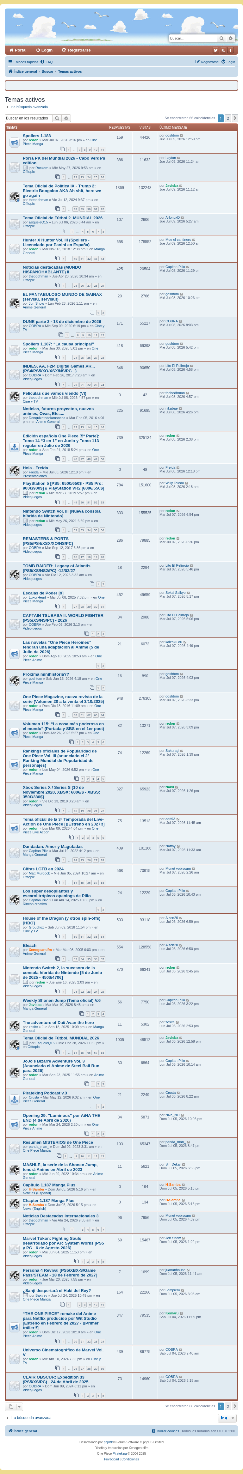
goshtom (172, 135)
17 (82, 557)
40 (75, 259)
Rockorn (41, 168)
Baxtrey (41, 1295)
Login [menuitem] (47, 50)
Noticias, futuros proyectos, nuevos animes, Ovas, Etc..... (58, 411)
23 (82, 177)
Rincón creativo (35, 904)
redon (34, 140)
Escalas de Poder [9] (43, 593)
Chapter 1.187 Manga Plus (48, 1200)
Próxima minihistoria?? (46, 674)
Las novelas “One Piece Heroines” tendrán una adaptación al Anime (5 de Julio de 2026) (61, 647)
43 (95, 259)
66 (88, 1053)
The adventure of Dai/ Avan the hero (58, 1022)
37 (95, 882)
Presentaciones (35, 476)
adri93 (170, 819)
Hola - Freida (35, 468)
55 (95, 530)
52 (95, 502)
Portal (21, 50)
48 (88, 459)
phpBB (108, 1442)
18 (88, 557)
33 (95, 937)
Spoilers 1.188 (37, 135)
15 (95, 427)
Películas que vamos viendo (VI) (54, 393)
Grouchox (36, 927)
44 (102, 259)
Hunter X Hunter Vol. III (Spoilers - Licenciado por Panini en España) (56, 242)
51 (88, 502)
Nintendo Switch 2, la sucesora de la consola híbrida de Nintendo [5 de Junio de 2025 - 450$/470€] (62, 972)
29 (102, 285)
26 (102, 177)
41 (82, 259)
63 (95, 715)
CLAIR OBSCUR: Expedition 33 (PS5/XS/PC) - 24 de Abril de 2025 (56, 1379)
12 (102, 335)
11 (102, 150)
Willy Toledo (174, 483)
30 (95, 607)
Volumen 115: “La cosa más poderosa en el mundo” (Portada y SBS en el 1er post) (63, 726)
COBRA (35, 326)
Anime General (34, 307)
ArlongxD (172, 217)
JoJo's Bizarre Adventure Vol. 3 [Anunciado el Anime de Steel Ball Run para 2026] (61, 1066)
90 (88, 209)
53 (102, 502)
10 (95, 150)
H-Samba (36, 1189)
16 (102, 427)
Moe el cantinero (178, 239)
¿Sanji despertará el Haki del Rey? (57, 1290)
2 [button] (228, 118)
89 (82, 209)
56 (102, 530)
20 (75, 385)
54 (88, 530)
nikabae (171, 408)
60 (75, 715)
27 (88, 285)
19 (95, 557)
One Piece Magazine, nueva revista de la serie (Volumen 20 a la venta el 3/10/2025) (63, 699)
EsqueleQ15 (38, 222)
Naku (169, 787)
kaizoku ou (173, 642)
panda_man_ (39, 1146)
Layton (170, 158)
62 (88, 715)
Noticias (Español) (37, 1193)
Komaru (172, 1313)
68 (102, 1053)
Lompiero (172, 1290)
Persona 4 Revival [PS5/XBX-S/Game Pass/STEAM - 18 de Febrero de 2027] (60, 1272)
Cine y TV (30, 401)
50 (102, 459)
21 (82, 385)
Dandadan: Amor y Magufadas (53, 846)
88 (75, 209)
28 (95, 285)
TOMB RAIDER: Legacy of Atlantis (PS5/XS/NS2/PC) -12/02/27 (56, 568)
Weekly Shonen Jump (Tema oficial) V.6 (62, 1000)
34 (75, 882)
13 (82, 427)
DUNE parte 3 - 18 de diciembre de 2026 (62, 321)
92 (102, 209)
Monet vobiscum (178, 868)
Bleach (29, 945)
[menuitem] (46, 62)
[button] (235, 118)
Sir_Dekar (173, 1164)
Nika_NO (172, 1115)
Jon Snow (36, 303)
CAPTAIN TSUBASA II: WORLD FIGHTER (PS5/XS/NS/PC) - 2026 (63, 618)
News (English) (34, 1208)
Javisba (171, 185)
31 (102, 607)
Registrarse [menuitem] (79, 50)
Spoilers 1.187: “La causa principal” (58, 344)
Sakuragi (172, 750)
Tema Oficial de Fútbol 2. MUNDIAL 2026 (63, 218)
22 (75, 177)
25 (95, 177)
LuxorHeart (37, 597)
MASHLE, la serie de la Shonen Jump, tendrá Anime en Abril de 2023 (60, 1167)
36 (88, 882)
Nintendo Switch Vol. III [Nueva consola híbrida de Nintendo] (62, 513)
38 (102, 882)
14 (88, 427)
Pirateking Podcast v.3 (45, 1093)
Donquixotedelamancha (47, 418)
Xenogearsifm (40, 950)
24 (88, 177)
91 (95, 209)
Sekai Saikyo (175, 592)
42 (88, 259)
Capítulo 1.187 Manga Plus (49, 1185)
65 (82, 1053)
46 (75, 459)
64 (102, 715)
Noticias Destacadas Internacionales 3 (61, 1216)
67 (95, 1053)
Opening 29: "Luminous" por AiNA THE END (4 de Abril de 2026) (61, 1118)
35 (82, 882)
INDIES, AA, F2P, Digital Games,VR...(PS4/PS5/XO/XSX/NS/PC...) (59, 368)
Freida (34, 472)
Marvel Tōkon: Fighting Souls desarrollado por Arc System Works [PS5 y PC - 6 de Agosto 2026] (63, 1243)
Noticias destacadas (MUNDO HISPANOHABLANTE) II (52, 269)
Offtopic (29, 172)
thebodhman (38, 200)
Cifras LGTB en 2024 (43, 869)
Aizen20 (171, 918)
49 (95, 459)
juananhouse (175, 1270)
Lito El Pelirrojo (177, 366)
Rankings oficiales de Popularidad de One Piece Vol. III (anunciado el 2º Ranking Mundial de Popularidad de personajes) (60, 758)
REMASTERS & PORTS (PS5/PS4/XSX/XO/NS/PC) (48, 541)
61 (82, 715)
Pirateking (120, 1453)
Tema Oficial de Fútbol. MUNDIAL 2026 (61, 1038)
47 (82, 459)
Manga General (35, 854)
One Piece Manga (37, 1150)
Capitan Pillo (175, 267)
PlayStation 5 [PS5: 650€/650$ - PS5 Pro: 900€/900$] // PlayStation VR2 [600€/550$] (63, 485)
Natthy (170, 846)
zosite (33, 1027)
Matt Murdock (39, 873)
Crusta (34, 1097)
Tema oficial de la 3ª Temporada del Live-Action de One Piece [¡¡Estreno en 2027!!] (64, 821)
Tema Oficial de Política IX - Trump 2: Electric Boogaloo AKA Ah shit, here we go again (62, 191)
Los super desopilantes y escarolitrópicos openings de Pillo (57, 893)
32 (88, 937)
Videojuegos (32, 379)
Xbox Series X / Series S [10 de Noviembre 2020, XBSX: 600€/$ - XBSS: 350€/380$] (61, 792)
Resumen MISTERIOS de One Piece (58, 1142)
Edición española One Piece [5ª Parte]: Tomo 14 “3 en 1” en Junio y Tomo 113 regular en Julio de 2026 (61, 441)
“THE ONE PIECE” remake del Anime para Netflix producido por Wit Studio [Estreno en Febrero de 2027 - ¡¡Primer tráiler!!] (61, 1320)
